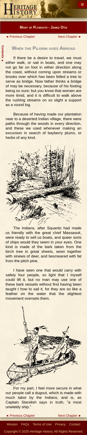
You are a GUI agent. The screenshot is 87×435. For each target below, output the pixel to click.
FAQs (25, 424)
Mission (12, 424)
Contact (74, 424)
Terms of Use (42, 424)
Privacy (60, 424)
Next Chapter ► (69, 36)
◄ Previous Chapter (20, 36)
